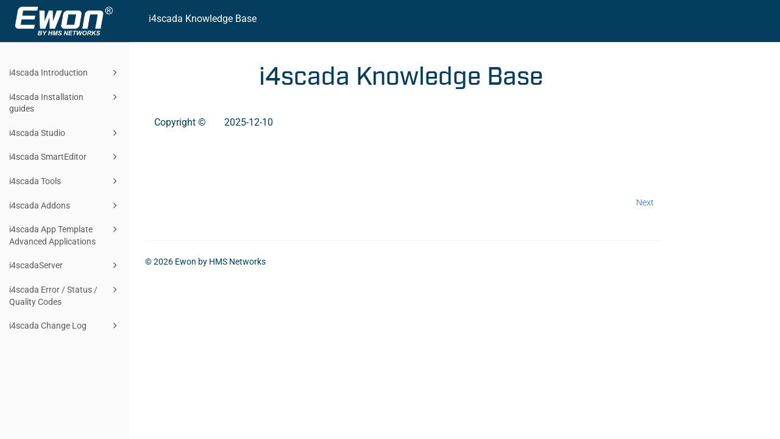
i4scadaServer (65, 265)
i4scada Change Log (65, 325)
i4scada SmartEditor (65, 156)
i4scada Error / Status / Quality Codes (65, 295)
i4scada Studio (65, 133)
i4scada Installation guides (65, 102)
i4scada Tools (65, 181)
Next (645, 202)
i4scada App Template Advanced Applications (65, 234)
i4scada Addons (65, 205)
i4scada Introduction (65, 72)
